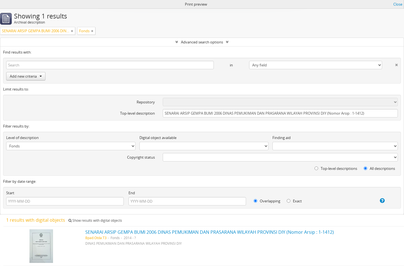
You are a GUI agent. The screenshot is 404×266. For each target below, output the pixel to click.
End (131, 192)
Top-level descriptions (336, 168)
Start (10, 192)
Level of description (22, 137)
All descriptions (379, 168)
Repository (146, 102)
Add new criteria (26, 76)
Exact (294, 200)
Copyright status (141, 157)
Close (397, 4)
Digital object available (157, 137)
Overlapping (267, 200)
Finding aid (281, 137)
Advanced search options (202, 42)
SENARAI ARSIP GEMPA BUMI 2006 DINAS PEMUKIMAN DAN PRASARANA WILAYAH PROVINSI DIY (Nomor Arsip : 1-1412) (209, 232)
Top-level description (137, 113)
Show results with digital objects (95, 220)
